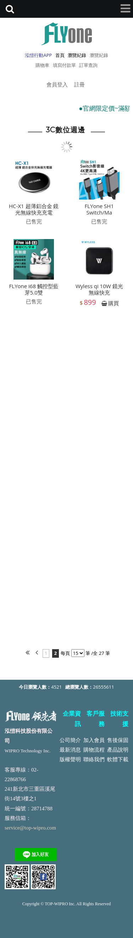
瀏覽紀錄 (99, 55)
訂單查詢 (88, 65)
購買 (113, 305)
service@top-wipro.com (30, 828)
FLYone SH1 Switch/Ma (99, 211)
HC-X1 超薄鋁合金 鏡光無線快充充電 (34, 211)
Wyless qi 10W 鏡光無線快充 (99, 291)
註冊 (79, 84)
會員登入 (57, 84)
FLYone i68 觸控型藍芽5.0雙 (34, 291)
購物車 (42, 65)
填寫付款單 (64, 65)
